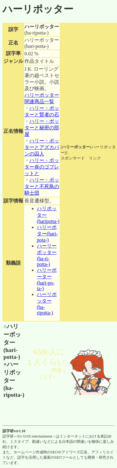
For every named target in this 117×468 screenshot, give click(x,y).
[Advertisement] (88, 180)
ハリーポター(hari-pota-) (47, 234)
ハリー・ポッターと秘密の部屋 (41, 127)
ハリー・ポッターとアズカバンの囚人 (41, 147)
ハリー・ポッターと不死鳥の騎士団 (41, 186)
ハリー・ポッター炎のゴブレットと (41, 167)
